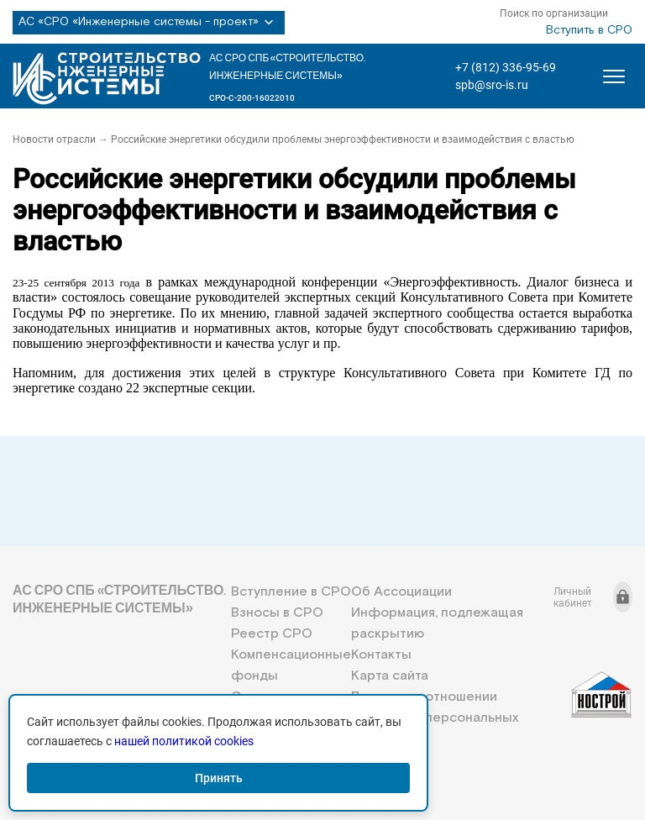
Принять (219, 778)
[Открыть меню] (613, 76)
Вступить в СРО (589, 30)
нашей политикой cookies (184, 741)
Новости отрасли (54, 139)
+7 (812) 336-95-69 (505, 67)
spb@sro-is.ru (491, 85)
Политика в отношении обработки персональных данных (434, 718)
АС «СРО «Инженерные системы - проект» (148, 23)
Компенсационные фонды (291, 665)
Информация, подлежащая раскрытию (437, 623)
